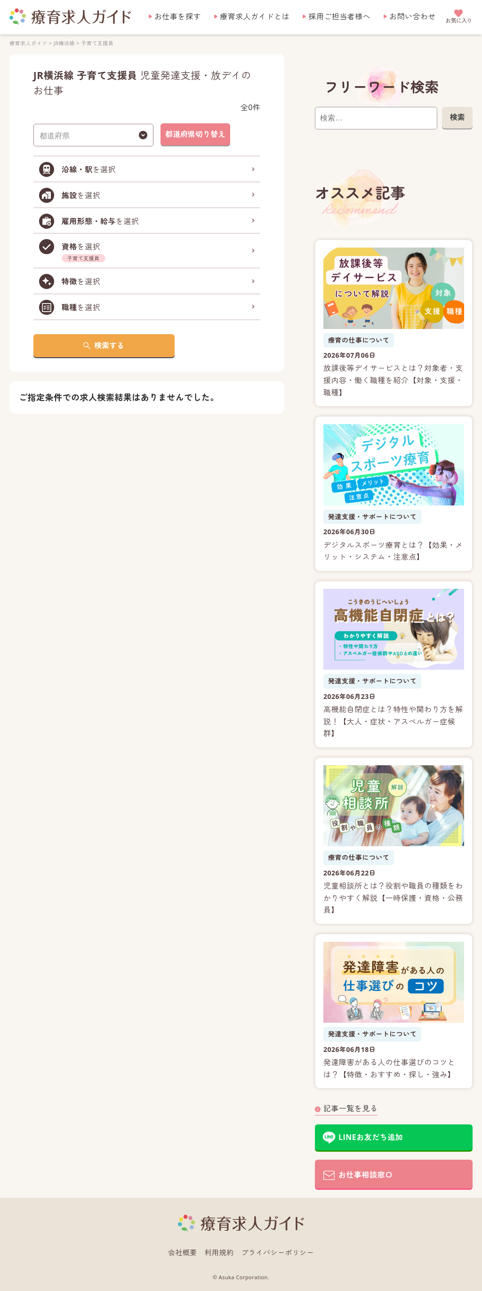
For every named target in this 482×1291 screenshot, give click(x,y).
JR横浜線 (64, 43)
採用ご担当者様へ (339, 16)
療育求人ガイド (28, 43)
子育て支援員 (97, 43)
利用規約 (219, 1252)
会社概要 (182, 1252)
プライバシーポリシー (277, 1252)
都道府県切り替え (195, 134)
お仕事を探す (177, 16)
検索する (109, 345)
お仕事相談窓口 (365, 1175)
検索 (457, 117)
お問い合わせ (412, 16)
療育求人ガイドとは (254, 16)
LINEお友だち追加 (370, 1137)
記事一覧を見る (350, 1108)
